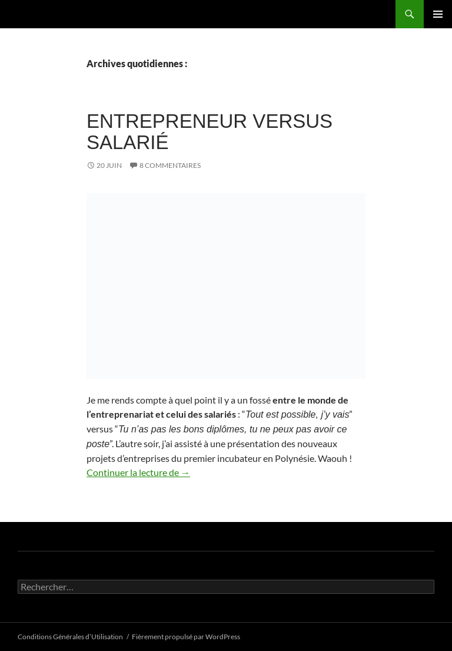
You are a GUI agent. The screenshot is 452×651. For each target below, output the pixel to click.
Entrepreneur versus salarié (210, 131)
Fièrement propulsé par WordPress (186, 636)
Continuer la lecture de (138, 472)
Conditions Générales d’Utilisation (70, 636)
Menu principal (438, 14)
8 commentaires (170, 165)
